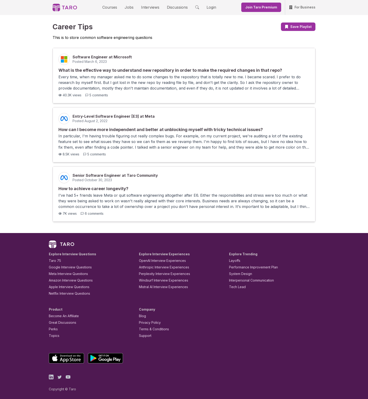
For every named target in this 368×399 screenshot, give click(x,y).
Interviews (149, 7)
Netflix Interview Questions (67, 293)
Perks (52, 329)
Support (144, 335)
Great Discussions (61, 322)
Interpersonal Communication (248, 280)
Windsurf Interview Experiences (160, 280)
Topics (53, 335)
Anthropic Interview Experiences (161, 267)
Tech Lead (236, 287)
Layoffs (234, 260)
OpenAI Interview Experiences (159, 260)
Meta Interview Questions (66, 273)
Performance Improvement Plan (250, 267)
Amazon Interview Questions (68, 280)
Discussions (174, 7)
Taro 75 (54, 260)
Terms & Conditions (152, 329)
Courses (114, 7)
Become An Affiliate (62, 316)
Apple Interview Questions (66, 287)
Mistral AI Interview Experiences (161, 287)
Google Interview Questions (67, 267)
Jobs (130, 7)
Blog (142, 316)
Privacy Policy (148, 322)
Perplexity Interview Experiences (161, 273)
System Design (239, 273)
